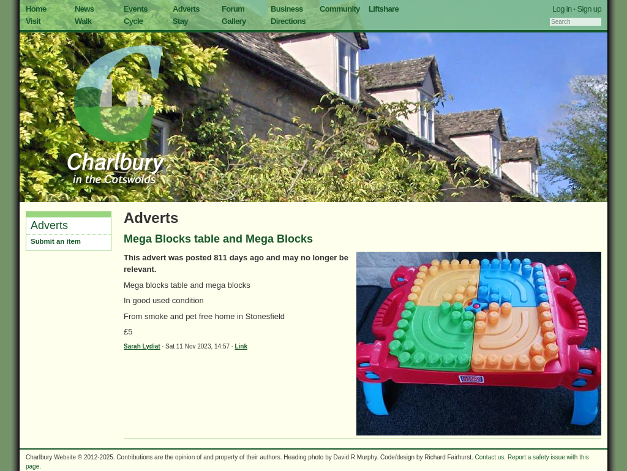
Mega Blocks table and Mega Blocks (218, 239)
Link (241, 346)
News (84, 8)
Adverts (186, 8)
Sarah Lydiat (142, 346)
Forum (233, 8)
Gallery (234, 21)
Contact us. (490, 457)
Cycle (133, 21)
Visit (33, 21)
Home (36, 8)
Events (136, 8)
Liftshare (384, 8)
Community (340, 8)
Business (287, 8)
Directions (288, 21)
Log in (562, 8)
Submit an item (56, 241)
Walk (83, 21)
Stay (180, 21)
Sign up (589, 8)
